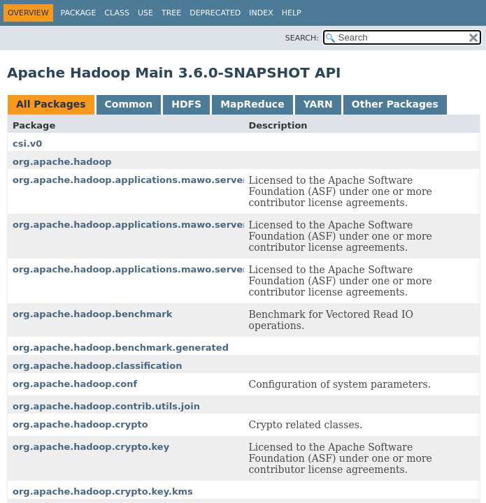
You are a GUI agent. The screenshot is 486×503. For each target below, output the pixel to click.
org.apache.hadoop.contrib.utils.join (106, 406)
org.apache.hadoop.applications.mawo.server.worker (149, 269)
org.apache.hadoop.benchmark (92, 314)
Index (261, 12)
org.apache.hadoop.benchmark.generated (121, 347)
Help (291, 12)
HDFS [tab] (186, 104)
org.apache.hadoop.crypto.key (91, 447)
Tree (171, 12)
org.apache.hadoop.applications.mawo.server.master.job (158, 224)
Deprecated (215, 12)
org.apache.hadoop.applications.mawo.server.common (153, 180)
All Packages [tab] (51, 104)
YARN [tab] (318, 104)
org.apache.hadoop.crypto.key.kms (103, 491)
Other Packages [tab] (395, 104)
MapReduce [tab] (252, 104)
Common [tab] (129, 104)
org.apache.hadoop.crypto (80, 424)
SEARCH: (302, 38)
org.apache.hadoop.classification (97, 365)
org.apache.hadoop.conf (75, 384)
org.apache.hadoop (62, 161)
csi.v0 (27, 143)
